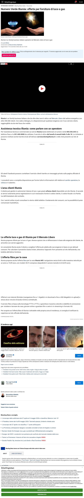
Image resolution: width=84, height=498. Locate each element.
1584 (21, 472)
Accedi (81, 2)
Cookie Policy (73, 486)
